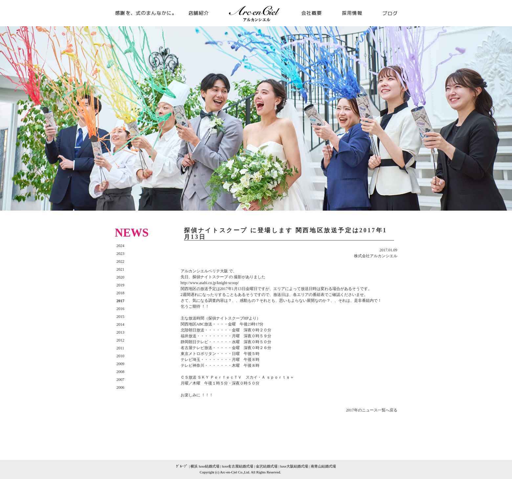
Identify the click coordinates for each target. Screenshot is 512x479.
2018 (120, 293)
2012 (120, 340)
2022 (120, 261)
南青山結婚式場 (323, 466)
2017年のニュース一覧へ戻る (371, 410)
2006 (120, 387)
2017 (120, 301)
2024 (120, 245)
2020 (120, 277)
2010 (120, 356)
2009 (120, 364)
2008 (120, 371)
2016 (120, 308)
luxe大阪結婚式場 (294, 466)
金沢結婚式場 (267, 466)
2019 (120, 285)
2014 (120, 324)
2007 (120, 379)
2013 (120, 332)
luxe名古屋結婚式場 (238, 466)
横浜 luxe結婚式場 (204, 466)
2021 (120, 269)
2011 (120, 348)
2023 (120, 253)
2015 (120, 316)
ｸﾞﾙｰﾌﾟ (182, 466)
